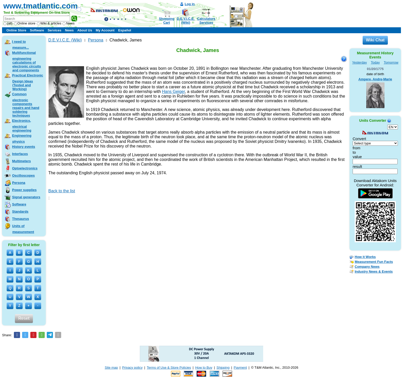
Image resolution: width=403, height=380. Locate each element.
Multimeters (21, 161)
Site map (111, 367)
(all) (8, 23)
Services (54, 30)
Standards (20, 211)
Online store (24, 23)
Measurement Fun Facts (374, 262)
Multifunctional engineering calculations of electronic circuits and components (26, 61)
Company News (367, 267)
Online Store (16, 30)
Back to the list (61, 191)
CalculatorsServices (206, 20)
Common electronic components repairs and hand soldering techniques (25, 104)
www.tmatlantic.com (40, 6)
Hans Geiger (173, 91)
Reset (24, 318)
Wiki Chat (375, 40)
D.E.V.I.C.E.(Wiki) (186, 20)
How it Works (365, 257)
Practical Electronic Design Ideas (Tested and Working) (27, 82)
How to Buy (203, 367)
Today (375, 62)
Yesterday (359, 62)
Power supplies (24, 190)
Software (37, 30)
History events (23, 147)
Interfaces (20, 154)
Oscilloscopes (23, 175)
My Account (105, 30)
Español (124, 30)
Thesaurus (20, 219)
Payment (240, 367)
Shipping (223, 367)
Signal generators (26, 197)
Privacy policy (132, 367)
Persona (18, 183)
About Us (84, 30)
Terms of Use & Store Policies (169, 367)
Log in (190, 4)
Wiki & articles (49, 23)
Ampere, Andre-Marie (375, 79)
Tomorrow (391, 62)
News (68, 23)
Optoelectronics (25, 168)
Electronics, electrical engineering (21, 125)
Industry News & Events (374, 271)
